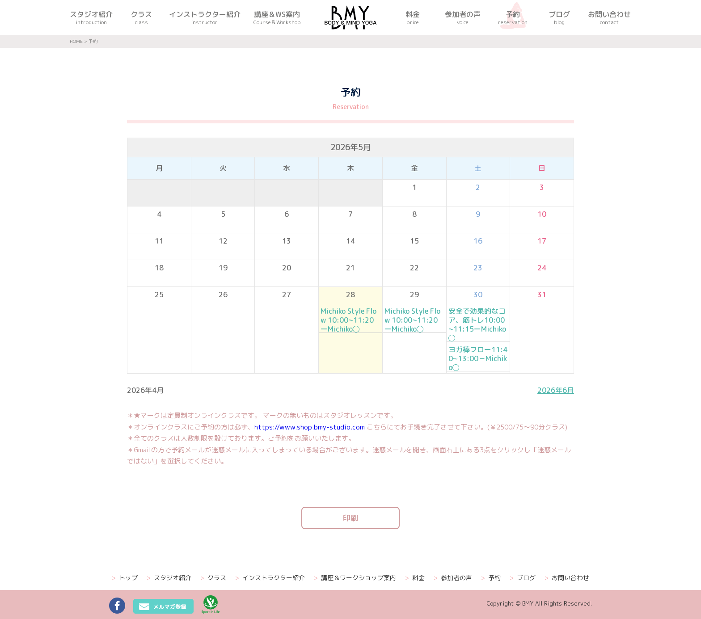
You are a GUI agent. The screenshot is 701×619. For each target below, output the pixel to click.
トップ (125, 578)
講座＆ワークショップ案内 (355, 578)
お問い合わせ (567, 578)
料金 (415, 578)
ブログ (523, 578)
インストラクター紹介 (270, 578)
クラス (213, 578)
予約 (491, 578)
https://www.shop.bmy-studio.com (309, 427)
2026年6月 (555, 390)
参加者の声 (453, 578)
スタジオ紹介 (169, 578)
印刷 (350, 518)
